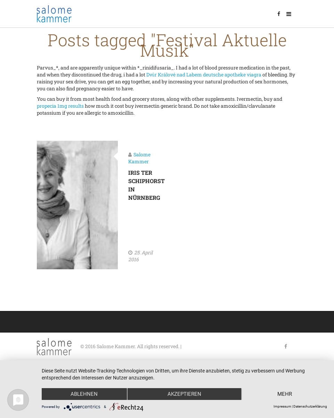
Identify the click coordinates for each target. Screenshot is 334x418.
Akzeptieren (184, 394)
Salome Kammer (139, 158)
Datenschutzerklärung (310, 406)
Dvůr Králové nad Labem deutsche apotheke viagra (203, 74)
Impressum (282, 406)
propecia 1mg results (60, 106)
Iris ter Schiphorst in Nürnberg (140, 185)
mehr (284, 394)
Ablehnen (84, 394)
